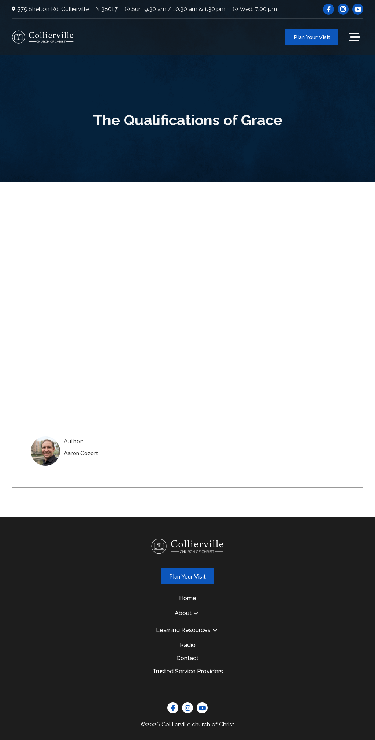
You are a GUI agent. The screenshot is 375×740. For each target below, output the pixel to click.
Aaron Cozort (81, 452)
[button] (354, 37)
